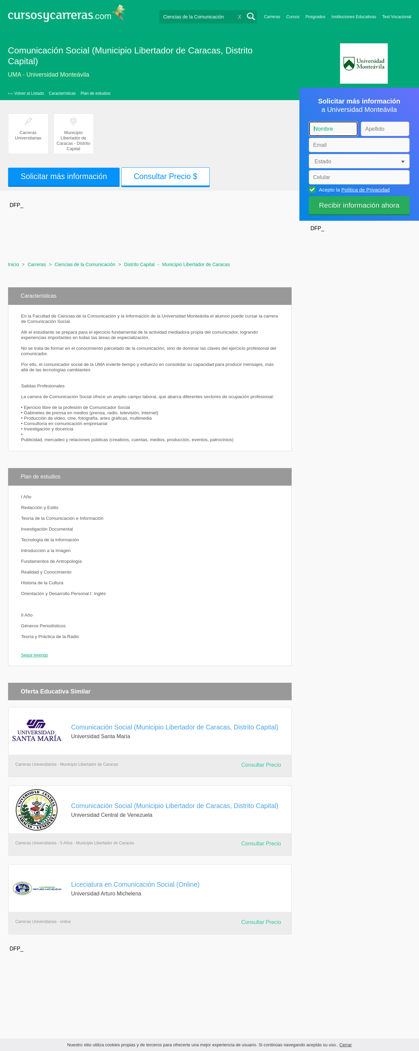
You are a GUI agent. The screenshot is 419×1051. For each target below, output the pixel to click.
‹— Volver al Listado (26, 93)
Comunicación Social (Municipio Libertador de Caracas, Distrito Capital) (175, 727)
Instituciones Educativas (353, 17)
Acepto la (353, 189)
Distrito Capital (139, 264)
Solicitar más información (64, 176)
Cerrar (345, 1044)
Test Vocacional (396, 17)
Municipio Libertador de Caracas (196, 264)
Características (62, 93)
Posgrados (315, 17)
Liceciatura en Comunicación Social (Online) (135, 884)
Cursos (292, 17)
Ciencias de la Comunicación (85, 264)
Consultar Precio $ (165, 176)
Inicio (13, 264)
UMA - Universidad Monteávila (48, 74)
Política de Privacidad (365, 190)
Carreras (272, 17)
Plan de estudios (96, 93)
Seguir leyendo (34, 655)
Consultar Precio (261, 765)
